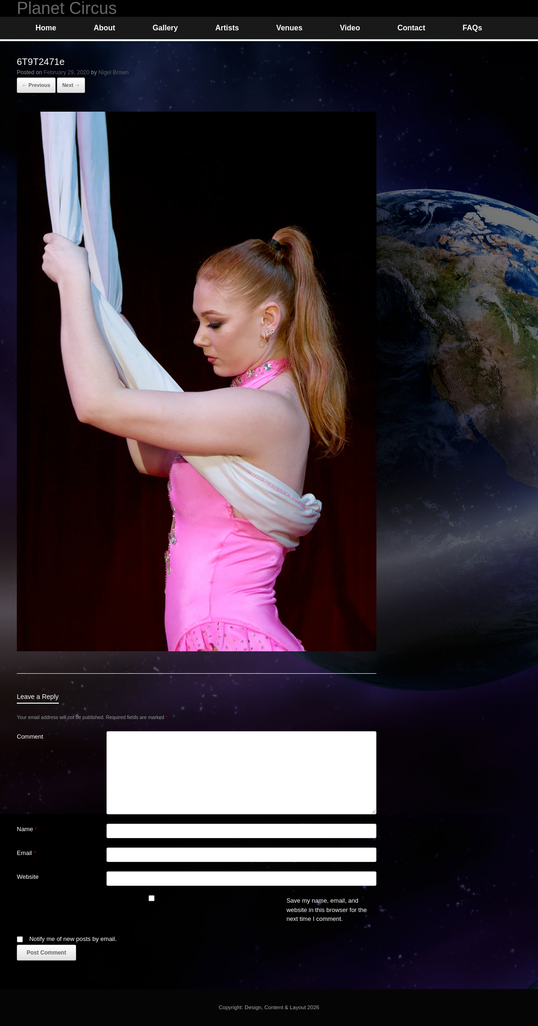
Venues (289, 28)
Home (45, 28)
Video (350, 28)
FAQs (472, 28)
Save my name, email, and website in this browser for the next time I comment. (326, 909)
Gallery (165, 28)
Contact (411, 28)
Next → (71, 85)
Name (27, 829)
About (104, 28)
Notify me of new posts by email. (73, 938)
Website (28, 876)
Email (26, 852)
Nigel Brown (114, 72)
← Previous (36, 85)
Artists (227, 28)
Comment (30, 736)
